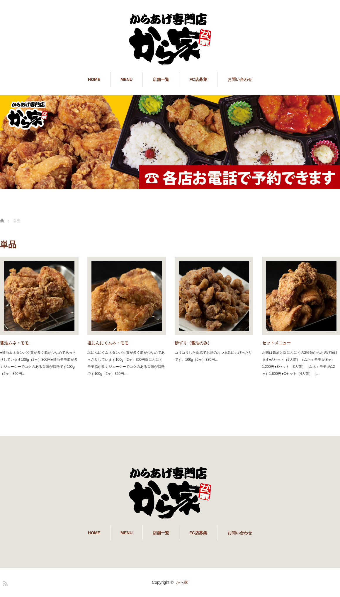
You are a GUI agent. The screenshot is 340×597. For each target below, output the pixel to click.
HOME (94, 79)
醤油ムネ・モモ (14, 343)
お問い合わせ (239, 79)
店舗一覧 (161, 79)
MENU (126, 79)
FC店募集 (198, 79)
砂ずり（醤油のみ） (193, 343)
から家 (182, 582)
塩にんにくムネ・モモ (107, 343)
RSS (4, 582)
